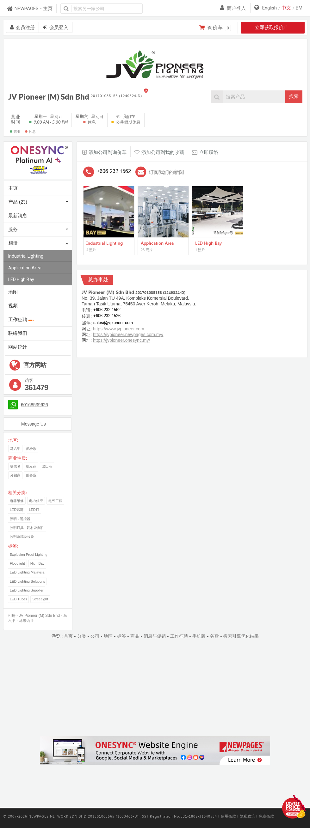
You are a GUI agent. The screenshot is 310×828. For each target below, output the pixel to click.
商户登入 (233, 8)
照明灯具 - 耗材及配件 (27, 528)
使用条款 (228, 816)
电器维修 (17, 501)
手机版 (199, 636)
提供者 (15, 466)
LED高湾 (16, 510)
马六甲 (15, 449)
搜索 (294, 96)
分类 (81, 636)
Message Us (33, 423)
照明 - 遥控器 (20, 519)
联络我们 (17, 333)
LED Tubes (18, 599)
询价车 (215, 28)
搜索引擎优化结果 (241, 636)
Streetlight (40, 599)
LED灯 (34, 510)
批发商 (31, 466)
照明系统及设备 (22, 536)
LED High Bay (21, 279)
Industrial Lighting (25, 256)
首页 (68, 636)
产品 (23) (17, 202)
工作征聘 (21, 319)
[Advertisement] (155, 688)
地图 (13, 292)
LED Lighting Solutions (27, 581)
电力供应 (36, 501)
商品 (134, 636)
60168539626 (34, 404)
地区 (108, 636)
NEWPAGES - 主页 (29, 8)
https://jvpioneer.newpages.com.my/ (128, 334)
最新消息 (17, 215)
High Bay (37, 563)
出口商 (47, 466)
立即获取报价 (273, 27)
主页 (13, 188)
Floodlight (17, 563)
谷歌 (214, 636)
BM (299, 8)
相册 (38, 243)
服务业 (31, 475)
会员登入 (55, 27)
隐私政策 (247, 816)
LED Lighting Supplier (26, 590)
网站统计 (17, 347)
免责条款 (266, 816)
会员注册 (22, 27)
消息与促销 (155, 636)
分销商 (15, 475)
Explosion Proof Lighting (28, 554)
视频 (13, 306)
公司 (94, 636)
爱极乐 (31, 449)
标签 (121, 636)
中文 (286, 8)
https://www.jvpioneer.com (118, 328)
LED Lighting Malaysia (27, 572)
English (269, 8)
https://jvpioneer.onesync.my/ (121, 340)
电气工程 (55, 501)
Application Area (24, 267)
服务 (13, 229)
